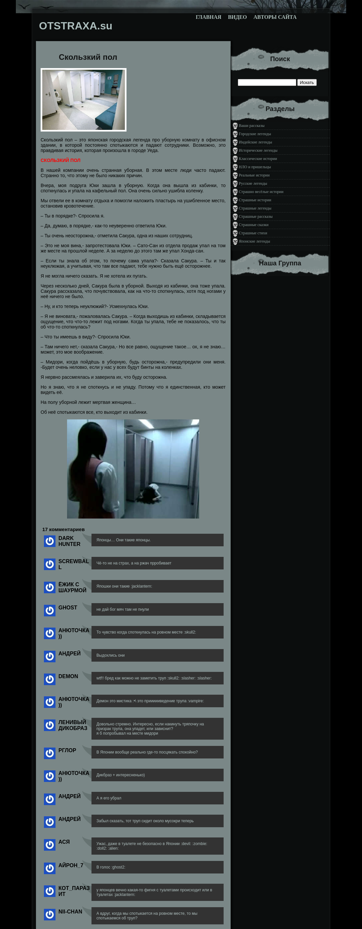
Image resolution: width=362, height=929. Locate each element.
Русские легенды (253, 183)
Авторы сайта (275, 17)
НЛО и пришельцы (255, 167)
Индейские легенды (255, 142)
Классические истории (258, 158)
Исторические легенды (258, 150)
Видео (237, 17)
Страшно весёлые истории (261, 191)
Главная (208, 17)
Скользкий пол (88, 57)
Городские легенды (255, 134)
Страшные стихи (253, 233)
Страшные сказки (254, 224)
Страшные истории (255, 200)
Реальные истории (254, 175)
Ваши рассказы (252, 125)
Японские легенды (254, 241)
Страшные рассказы (255, 216)
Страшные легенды (255, 208)
